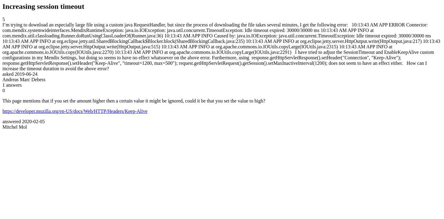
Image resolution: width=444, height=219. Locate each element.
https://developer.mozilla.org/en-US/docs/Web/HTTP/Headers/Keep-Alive (75, 111)
